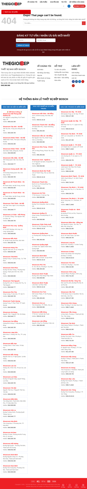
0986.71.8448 (70, 149)
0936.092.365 (12, 144)
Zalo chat (70, 486)
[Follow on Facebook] (73, 81)
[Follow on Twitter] (79, 81)
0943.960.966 (5, 85)
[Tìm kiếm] (64, 6)
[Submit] (84, 23)
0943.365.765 (12, 133)
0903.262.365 (12, 121)
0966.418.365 (70, 171)
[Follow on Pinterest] (82, 81)
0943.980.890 (12, 153)
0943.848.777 (12, 164)
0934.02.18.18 (41, 120)
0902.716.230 (70, 182)
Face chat (76, 486)
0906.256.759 (70, 160)
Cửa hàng (83, 486)
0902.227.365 (70, 116)
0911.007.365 (70, 140)
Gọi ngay (63, 486)
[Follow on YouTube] (73, 85)
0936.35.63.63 (70, 129)
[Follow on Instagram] (76, 81)
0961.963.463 (41, 131)
